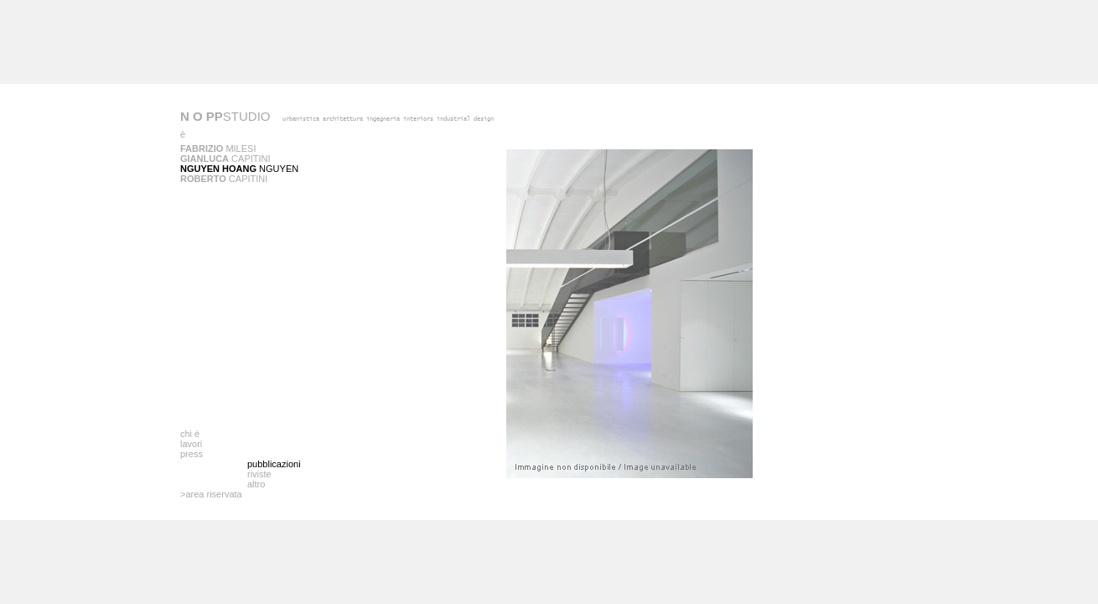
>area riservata (211, 494)
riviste (259, 474)
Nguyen (239, 169)
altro (256, 484)
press (191, 454)
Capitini (225, 159)
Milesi (218, 148)
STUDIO (225, 116)
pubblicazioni (274, 464)
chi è (189, 434)
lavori (191, 444)
